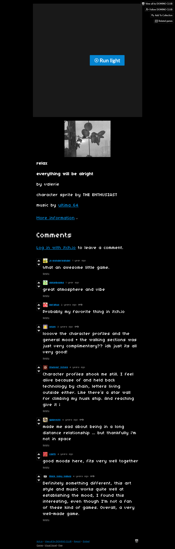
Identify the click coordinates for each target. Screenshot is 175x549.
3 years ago (65, 327)
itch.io (40, 541)
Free (60, 545)
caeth (52, 454)
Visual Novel (51, 545)
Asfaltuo (54, 305)
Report (77, 541)
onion (52, 327)
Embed (86, 541)
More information (57, 218)
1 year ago (79, 261)
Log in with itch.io (56, 248)
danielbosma (56, 282)
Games (40, 545)
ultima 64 (68, 205)
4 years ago (77, 367)
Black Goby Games (60, 476)
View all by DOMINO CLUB (58, 541)
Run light (107, 60)
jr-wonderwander (60, 261)
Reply (46, 274)
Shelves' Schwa (58, 367)
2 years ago (69, 305)
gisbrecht (55, 420)
